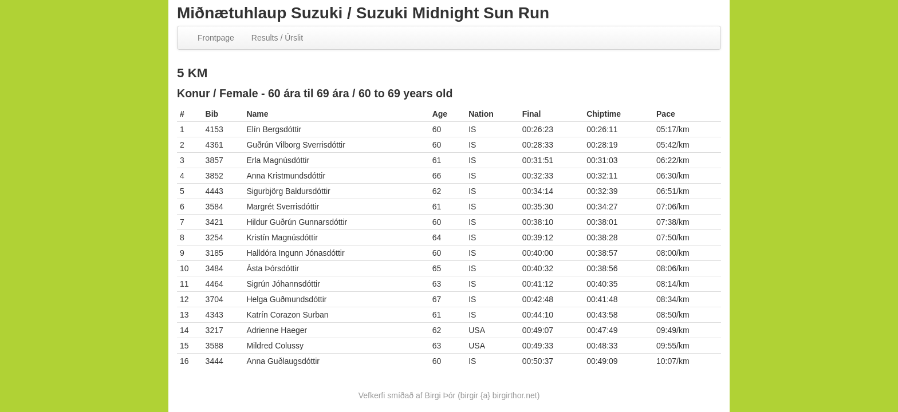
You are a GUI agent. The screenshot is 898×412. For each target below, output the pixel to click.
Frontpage (216, 37)
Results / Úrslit (277, 37)
